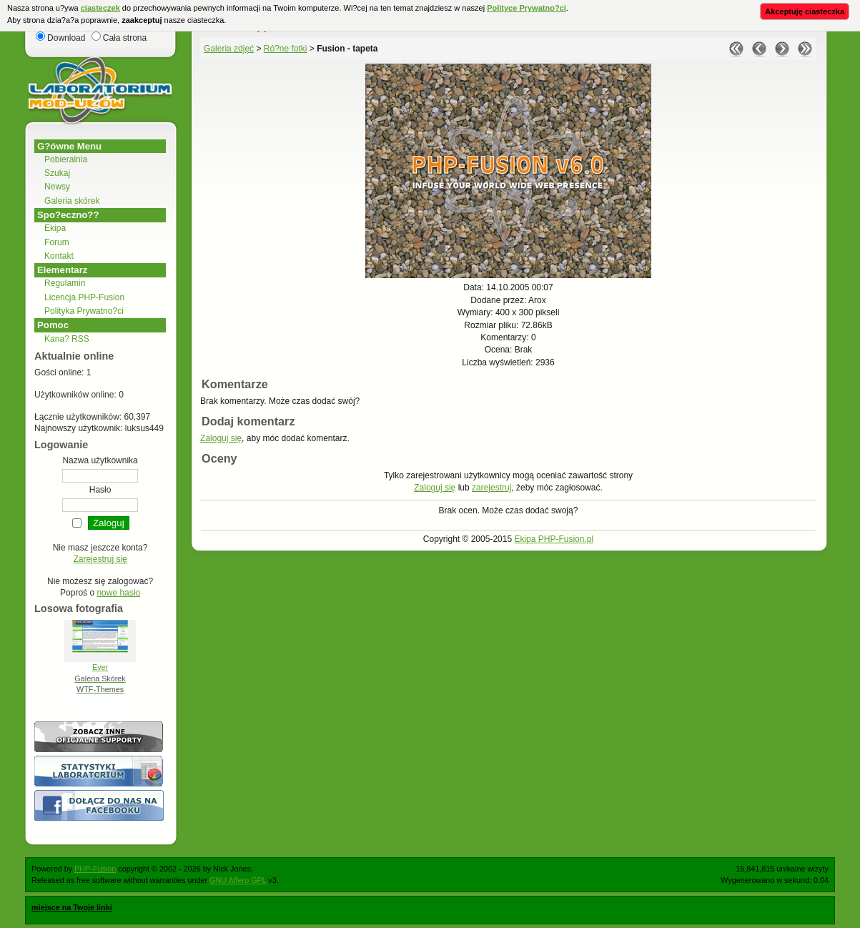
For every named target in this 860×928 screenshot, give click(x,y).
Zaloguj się (221, 438)
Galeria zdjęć (229, 49)
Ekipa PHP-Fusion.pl (553, 539)
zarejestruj (491, 488)
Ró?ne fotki (285, 49)
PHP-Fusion (95, 868)
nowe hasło (118, 593)
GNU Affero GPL (237, 880)
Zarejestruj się (100, 559)
